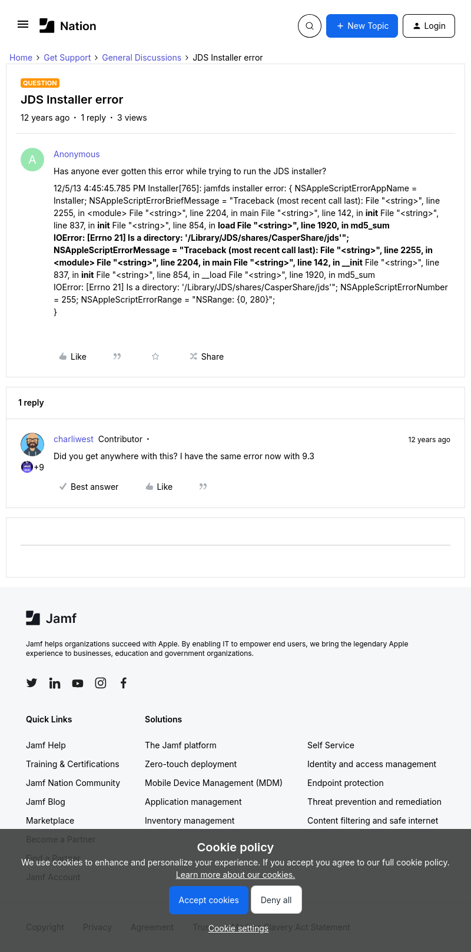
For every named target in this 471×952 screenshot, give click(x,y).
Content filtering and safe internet (372, 820)
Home (20, 57)
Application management (193, 802)
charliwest (74, 439)
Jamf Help (46, 745)
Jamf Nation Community (73, 783)
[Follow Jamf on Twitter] (32, 683)
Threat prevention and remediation (374, 802)
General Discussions (141, 57)
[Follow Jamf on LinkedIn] (55, 683)
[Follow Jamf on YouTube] (78, 683)
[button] (23, 28)
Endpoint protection (345, 783)
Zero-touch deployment (191, 764)
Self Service (330, 745)
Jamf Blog (45, 802)
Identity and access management (371, 764)
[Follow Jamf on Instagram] (101, 683)
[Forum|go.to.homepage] (68, 25)
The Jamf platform (181, 745)
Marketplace (50, 820)
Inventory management (189, 820)
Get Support (67, 57)
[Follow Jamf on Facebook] (124, 683)
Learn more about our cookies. (236, 875)
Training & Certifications (73, 764)
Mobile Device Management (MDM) (214, 783)
